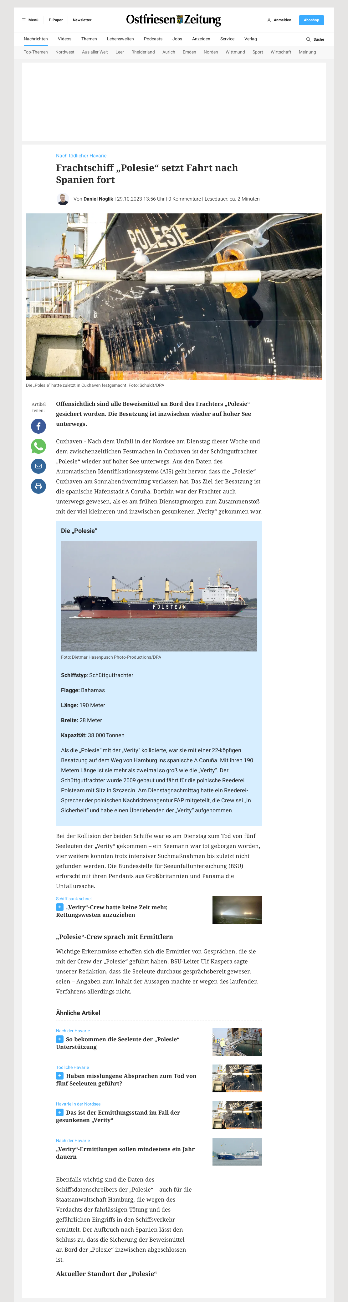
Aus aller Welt (95, 52)
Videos (64, 39)
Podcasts (153, 39)
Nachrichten (36, 39)
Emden (189, 52)
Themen (89, 39)
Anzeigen (201, 39)
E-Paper (56, 20)
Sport (258, 52)
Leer (119, 52)
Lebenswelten (120, 39)
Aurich (168, 52)
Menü (29, 20)
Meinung (307, 52)
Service (227, 39)
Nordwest (64, 52)
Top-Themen (36, 52)
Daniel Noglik (98, 199)
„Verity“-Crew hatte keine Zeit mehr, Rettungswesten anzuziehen (111, 910)
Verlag (250, 39)
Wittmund (235, 52)
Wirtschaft (281, 52)
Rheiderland (143, 52)
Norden (211, 52)
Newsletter (82, 20)
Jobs (177, 39)
